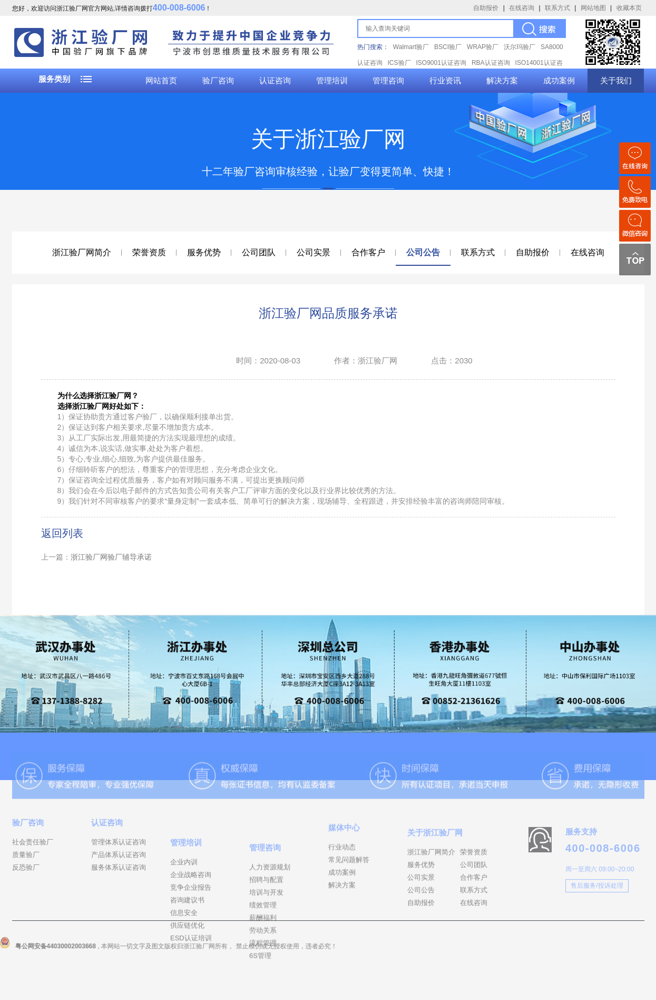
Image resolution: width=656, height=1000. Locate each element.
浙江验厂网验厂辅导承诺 (111, 557)
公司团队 (259, 252)
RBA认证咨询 (491, 62)
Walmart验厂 (411, 47)
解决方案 (502, 80)
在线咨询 (521, 8)
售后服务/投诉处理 (597, 911)
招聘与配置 (266, 925)
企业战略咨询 (190, 915)
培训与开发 (266, 938)
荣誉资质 (149, 252)
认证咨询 (275, 80)
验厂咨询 (218, 80)
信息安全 (184, 953)
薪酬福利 (263, 963)
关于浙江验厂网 (435, 863)
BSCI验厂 (448, 47)
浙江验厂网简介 (81, 252)
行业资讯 (445, 80)
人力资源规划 (269, 913)
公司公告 (423, 252)
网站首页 (161, 80)
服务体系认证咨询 (118, 889)
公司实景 (313, 252)
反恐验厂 (26, 889)
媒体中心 (344, 853)
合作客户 (368, 252)
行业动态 (342, 873)
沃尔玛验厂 (519, 47)
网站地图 (593, 8)
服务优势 (204, 252)
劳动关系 (263, 976)
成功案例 (559, 80)
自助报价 (485, 8)
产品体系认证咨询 (118, 876)
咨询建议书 (187, 941)
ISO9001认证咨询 (441, 62)
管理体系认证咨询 (118, 864)
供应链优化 (187, 966)
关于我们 (616, 80)
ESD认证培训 (191, 979)
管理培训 (332, 80)
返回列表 (62, 533)
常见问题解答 (348, 886)
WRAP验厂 (482, 47)
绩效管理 (263, 951)
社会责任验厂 (32, 864)
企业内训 (184, 903)
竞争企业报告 (190, 928)
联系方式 (557, 8)
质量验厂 (26, 876)
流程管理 (263, 989)
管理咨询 (388, 80)
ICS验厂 (399, 62)
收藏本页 (629, 8)
